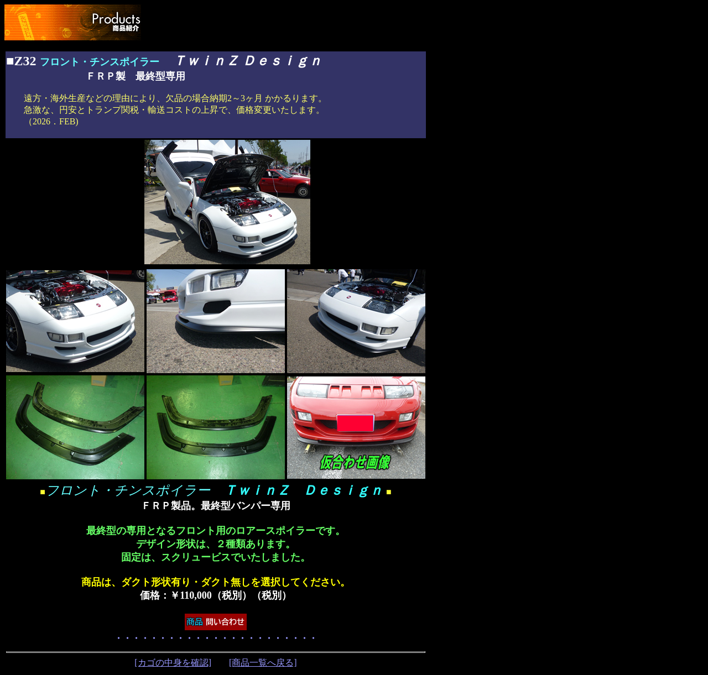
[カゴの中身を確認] (172, 662)
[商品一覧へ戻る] (263, 662)
